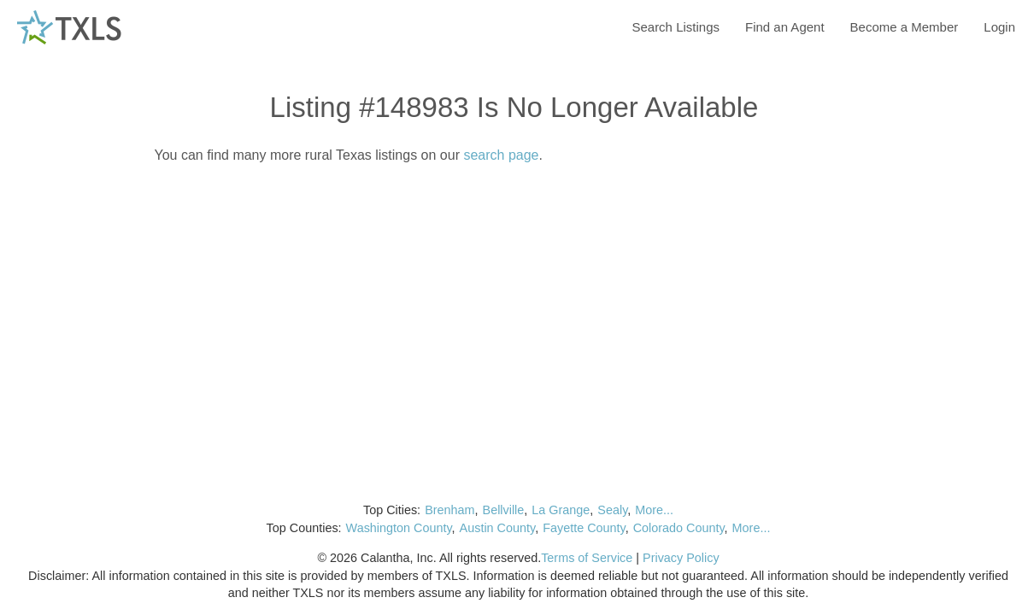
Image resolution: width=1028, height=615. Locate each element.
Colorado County (679, 528)
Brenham (449, 510)
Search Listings (675, 27)
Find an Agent (785, 27)
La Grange (561, 510)
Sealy (612, 510)
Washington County (399, 528)
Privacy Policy (681, 558)
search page (500, 155)
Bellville (504, 510)
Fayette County (584, 528)
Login (999, 27)
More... (654, 510)
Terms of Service (586, 558)
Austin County (498, 528)
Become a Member (904, 27)
